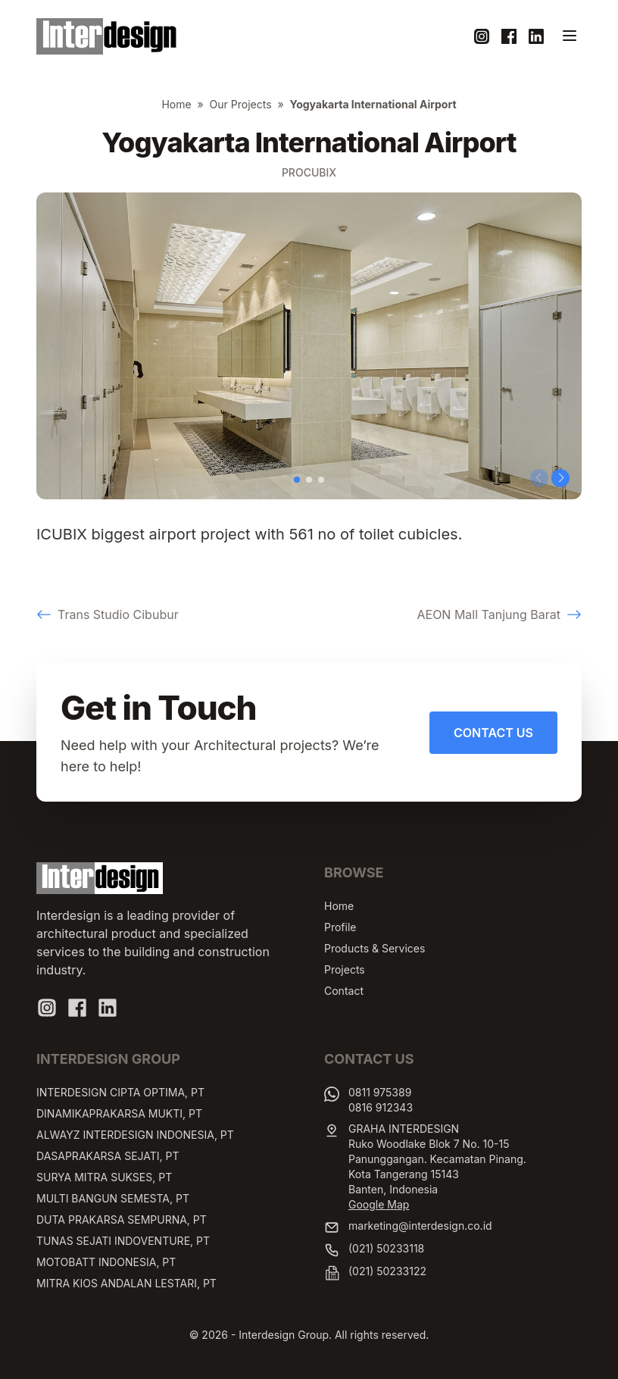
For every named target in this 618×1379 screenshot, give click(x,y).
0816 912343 (380, 1107)
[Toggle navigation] (569, 35)
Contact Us (493, 732)
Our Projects (241, 104)
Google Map (378, 1204)
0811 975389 (379, 1092)
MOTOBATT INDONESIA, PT (106, 1261)
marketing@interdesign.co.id (420, 1225)
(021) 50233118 (386, 1248)
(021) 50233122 (387, 1271)
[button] (297, 480)
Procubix (309, 172)
